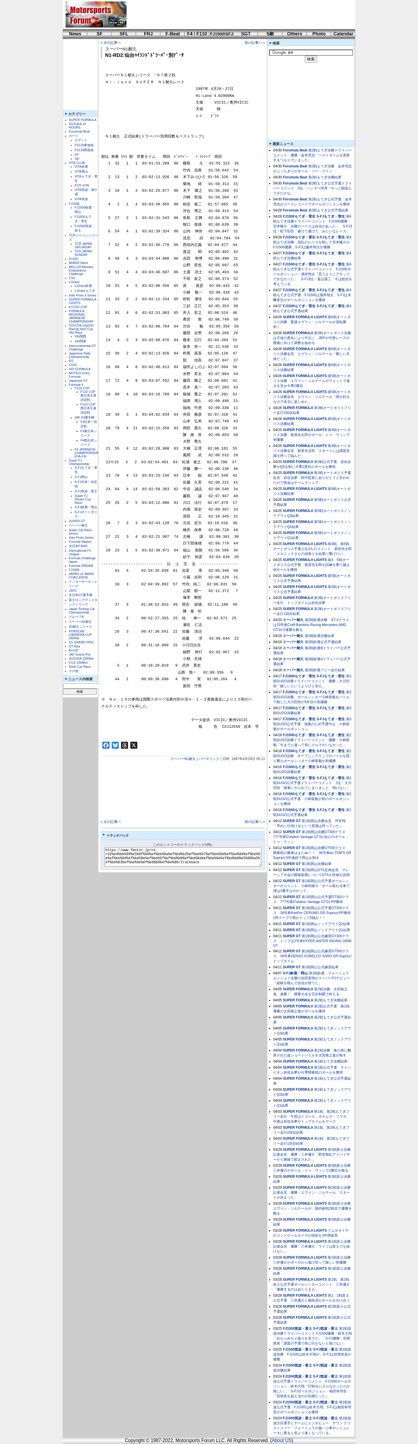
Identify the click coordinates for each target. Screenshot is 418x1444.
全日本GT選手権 (80, 595)
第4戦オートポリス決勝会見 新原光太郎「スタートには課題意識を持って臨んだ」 (312, 451)
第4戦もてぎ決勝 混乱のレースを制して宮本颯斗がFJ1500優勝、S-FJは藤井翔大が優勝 (312, 242)
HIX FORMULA (80, 369)
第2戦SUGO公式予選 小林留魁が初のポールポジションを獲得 (312, 799)
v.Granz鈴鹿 (83, 285)
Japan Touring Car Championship (82, 610)
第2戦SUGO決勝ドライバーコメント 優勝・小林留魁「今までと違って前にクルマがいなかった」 (312, 740)
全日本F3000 (78, 546)
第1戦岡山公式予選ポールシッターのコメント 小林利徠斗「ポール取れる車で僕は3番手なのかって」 (311, 886)
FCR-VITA (82, 185)
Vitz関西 (80, 336)
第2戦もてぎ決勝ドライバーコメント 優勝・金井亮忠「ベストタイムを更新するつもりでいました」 (312, 155)
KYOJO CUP (78, 307)
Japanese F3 (78, 380)
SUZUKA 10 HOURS (77, 125)
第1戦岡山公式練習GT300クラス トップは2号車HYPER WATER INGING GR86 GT (312, 941)
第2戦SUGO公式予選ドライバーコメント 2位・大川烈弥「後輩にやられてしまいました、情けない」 (312, 783)
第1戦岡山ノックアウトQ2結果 (326, 924)
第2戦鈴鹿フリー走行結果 (325, 670)
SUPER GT (77, 521)
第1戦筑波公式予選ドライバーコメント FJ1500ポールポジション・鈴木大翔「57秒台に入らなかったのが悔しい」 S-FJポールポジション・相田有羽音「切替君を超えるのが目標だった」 (312, 1386)
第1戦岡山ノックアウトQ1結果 (326, 930)
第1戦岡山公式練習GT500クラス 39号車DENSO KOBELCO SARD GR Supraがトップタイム (312, 956)
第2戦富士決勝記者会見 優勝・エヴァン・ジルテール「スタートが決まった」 (312, 1192)
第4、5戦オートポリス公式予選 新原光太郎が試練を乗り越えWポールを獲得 (311, 565)
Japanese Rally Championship (80, 355)
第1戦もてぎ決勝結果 (330, 1061)
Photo (318, 33)
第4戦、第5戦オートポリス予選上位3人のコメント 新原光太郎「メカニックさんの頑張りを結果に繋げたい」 (312, 549)
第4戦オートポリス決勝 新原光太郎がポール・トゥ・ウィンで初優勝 (312, 435)
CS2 (72, 278)
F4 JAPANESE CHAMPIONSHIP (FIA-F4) (87, 453)
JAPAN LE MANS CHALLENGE (81, 575)
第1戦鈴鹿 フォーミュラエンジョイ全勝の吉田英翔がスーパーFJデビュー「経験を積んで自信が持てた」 (311, 978)
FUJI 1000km (78, 662)
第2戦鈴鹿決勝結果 (320, 636)
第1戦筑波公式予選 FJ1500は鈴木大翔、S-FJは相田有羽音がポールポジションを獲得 (312, 1407)
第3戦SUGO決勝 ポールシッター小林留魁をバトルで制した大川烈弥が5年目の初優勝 (312, 697)
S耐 (270, 33)
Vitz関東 (80, 341)
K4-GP (73, 650)
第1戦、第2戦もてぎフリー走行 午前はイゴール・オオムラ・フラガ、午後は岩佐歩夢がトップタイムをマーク (311, 1116)
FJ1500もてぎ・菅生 (299, 216)
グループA (76, 616)
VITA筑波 (81, 199)
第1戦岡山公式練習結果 (320, 967)
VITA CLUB (77, 162)
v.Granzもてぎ (85, 290)
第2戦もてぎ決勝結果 (325, 177)
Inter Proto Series (81, 537)
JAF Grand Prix (80, 654)
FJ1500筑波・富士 (297, 1329)
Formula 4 (76, 384)
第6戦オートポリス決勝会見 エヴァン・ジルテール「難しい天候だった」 (312, 354)
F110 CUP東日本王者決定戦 (88, 395)
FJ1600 (74, 569)
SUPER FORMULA (82, 120)
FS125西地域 (84, 150)
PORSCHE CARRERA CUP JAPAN (80, 634)
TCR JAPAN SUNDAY (83, 252)
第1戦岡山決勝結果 (316, 864)
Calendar (343, 33)
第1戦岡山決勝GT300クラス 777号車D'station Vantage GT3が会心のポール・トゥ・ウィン (311, 837)
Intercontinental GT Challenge (82, 347)
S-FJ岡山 (81, 477)
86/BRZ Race (78, 263)
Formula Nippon (80, 541)
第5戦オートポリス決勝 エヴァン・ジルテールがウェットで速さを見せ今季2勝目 (312, 381)
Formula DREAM (81, 565)
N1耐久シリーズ (80, 626)
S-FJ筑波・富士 (86, 491)
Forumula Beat (79, 131)
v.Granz (74, 282)
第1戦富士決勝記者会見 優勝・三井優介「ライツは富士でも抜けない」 (312, 1246)
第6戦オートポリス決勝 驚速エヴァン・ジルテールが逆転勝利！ (312, 322)
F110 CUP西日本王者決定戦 (88, 408)
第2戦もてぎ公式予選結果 (328, 210)
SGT (246, 33)
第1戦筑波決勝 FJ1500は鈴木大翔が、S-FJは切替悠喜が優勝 (312, 1354)
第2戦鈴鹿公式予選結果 (323, 642)
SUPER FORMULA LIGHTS (305, 317)
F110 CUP (82, 388)
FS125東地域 (84, 145)
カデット (81, 140)
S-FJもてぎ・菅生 (330, 216)
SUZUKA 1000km (81, 658)
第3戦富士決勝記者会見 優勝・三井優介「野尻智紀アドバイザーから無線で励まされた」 (312, 1154)
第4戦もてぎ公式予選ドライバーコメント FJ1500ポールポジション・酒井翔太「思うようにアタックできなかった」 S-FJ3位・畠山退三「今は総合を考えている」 (312, 274)
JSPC (73, 590)
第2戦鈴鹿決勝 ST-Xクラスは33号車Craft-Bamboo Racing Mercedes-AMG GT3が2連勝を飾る (311, 625)
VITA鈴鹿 (81, 166)
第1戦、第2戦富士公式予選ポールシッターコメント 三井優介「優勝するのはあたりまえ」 (311, 1284)
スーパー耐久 (78, 525)
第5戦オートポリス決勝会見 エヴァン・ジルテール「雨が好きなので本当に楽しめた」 (312, 397)
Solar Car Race (80, 666)
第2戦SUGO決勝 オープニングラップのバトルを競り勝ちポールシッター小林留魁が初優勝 (312, 756)
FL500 (73, 258)
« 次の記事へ (111, 43)
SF (99, 33)
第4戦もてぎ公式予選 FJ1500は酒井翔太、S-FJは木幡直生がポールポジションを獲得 (312, 295)
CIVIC (73, 365)
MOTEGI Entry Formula (79, 374)
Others (294, 33)
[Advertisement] (237, 14)
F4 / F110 (197, 33)
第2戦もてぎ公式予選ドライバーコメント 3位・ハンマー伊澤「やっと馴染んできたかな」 (312, 188)
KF (77, 154)
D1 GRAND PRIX (81, 642)
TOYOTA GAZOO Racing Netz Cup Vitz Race (81, 329)
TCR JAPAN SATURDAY (83, 245)
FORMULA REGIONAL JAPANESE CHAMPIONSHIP (81, 316)
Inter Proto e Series (82, 295)
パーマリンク (209, 759)
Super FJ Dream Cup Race (83, 499)
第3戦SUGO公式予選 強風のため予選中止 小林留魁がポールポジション (312, 724)
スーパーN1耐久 (80, 621)
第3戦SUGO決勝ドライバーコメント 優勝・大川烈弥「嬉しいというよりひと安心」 (312, 681)
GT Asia (74, 646)
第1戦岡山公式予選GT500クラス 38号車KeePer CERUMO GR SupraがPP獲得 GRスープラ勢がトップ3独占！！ (313, 913)
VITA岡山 (81, 171)
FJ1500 (74, 203)
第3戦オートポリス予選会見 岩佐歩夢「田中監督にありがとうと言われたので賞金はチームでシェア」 (312, 478)
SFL (124, 33)
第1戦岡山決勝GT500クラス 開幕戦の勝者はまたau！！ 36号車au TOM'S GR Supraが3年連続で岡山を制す (312, 853)
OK (77, 158)
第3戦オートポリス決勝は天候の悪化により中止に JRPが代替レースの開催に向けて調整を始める (312, 338)
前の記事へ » (255, 43)
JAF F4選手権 (84, 417)
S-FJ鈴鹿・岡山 (86, 507)
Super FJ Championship (79, 462)
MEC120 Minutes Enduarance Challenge (81, 270)
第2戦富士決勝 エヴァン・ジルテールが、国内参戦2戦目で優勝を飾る (313, 1208)
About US (281, 1440)
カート (73, 135)
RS (71, 361)
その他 (73, 671)
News (75, 33)
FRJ (148, 33)
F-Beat (172, 33)
